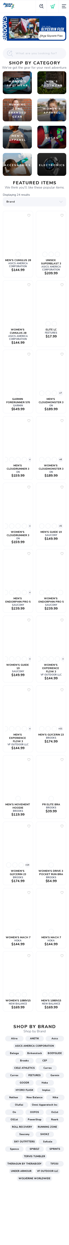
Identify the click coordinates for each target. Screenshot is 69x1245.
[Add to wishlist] (29, 215)
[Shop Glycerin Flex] (34, 28)
